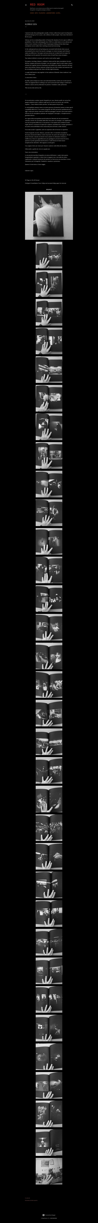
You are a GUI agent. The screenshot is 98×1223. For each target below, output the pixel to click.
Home (32, 13)
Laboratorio (50, 13)
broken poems (33, 1200)
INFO (36, 13)
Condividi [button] (27, 1198)
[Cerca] (72, 4)
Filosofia (42, 13)
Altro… (58, 13)
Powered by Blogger (49, 1215)
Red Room (37, 4)
